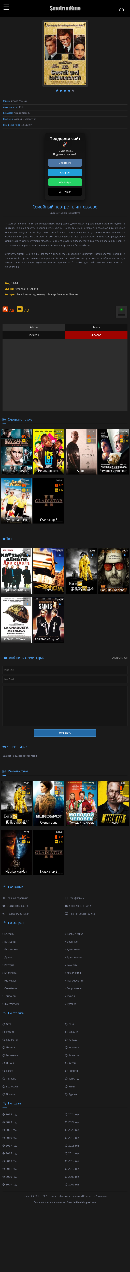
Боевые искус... (75, 993)
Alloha (34, 327)
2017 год (10, 1205)
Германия (11, 1115)
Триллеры (10, 1055)
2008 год (72, 1236)
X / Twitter (65, 191)
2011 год (10, 1228)
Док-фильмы (74, 1017)
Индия (9, 1122)
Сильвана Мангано (71, 294)
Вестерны (10, 1001)
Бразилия (11, 1146)
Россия (9, 1091)
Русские (71, 1063)
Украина (72, 1091)
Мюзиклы (10, 1040)
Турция (71, 1154)
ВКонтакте (65, 162)
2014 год (72, 1213)
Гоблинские (11, 1009)
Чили (70, 1146)
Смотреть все (119, 697)
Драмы (8, 1017)
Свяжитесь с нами (78, 965)
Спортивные (74, 1048)
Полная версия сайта (80, 973)
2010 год (72, 1228)
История (9, 1024)
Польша (9, 1154)
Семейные (10, 1048)
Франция (72, 1115)
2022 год (72, 1182)
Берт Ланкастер (26, 294)
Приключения (75, 1040)
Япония (71, 1130)
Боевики (9, 993)
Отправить (65, 773)
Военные (72, 1001)
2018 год (72, 1197)
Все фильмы (75, 957)
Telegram (65, 172)
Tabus (96, 327)
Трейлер (33, 335)
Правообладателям (17, 973)
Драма (36, 289)
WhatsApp (65, 182)
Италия (9, 1107)
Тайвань (10, 1138)
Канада (71, 1099)
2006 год (72, 1244)
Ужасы (70, 1055)
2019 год (10, 1197)
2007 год (10, 1244)
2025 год (10, 1174)
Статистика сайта (16, 965)
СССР (7, 1084)
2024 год (72, 1174)
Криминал (10, 1032)
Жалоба (96, 335)
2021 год (10, 1189)
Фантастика (11, 1063)
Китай (70, 1122)
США (70, 1084)
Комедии (72, 1024)
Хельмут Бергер (48, 294)
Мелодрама (22, 289)
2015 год (10, 1213)
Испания (72, 1107)
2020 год (72, 1189)
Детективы (73, 1009)
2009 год (10, 1236)
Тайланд (72, 1138)
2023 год (10, 1182)
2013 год (10, 1220)
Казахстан (11, 1099)
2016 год (72, 1205)
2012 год (72, 1220)
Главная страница (16, 957)
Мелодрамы (73, 1032)
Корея (8, 1130)
